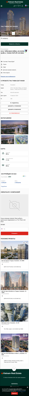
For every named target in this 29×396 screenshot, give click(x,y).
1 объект (3, 184)
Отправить (14, 235)
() (16, 5)
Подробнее (4, 188)
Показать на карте (26, 50)
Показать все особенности (8, 76)
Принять (14, 393)
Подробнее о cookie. (21, 391)
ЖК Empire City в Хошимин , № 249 (10, 324)
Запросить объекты (14, 44)
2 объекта (18, 184)
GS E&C (18, 34)
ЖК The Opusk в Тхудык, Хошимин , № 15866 (13, 262)
